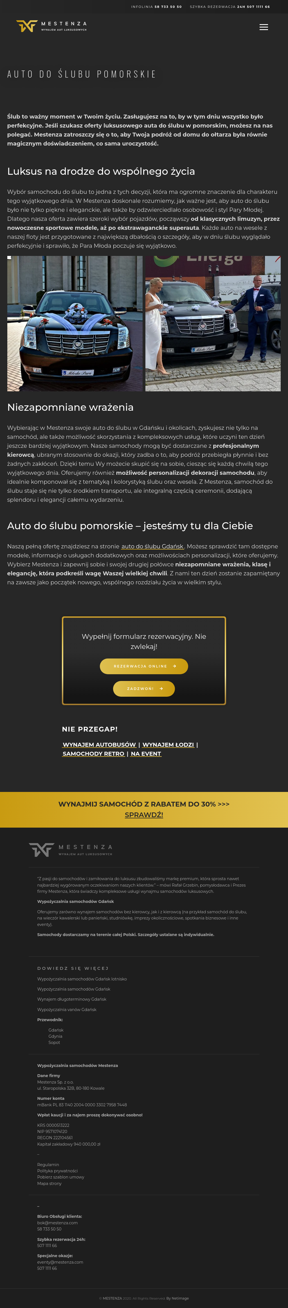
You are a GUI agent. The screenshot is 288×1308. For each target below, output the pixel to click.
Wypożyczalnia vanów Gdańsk (66, 1009)
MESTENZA (112, 1298)
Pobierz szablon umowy (60, 1177)
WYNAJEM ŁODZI (168, 744)
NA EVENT (146, 753)
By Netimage (177, 1298)
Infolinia (156, 7)
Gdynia (55, 1036)
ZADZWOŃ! (140, 689)
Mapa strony (49, 1183)
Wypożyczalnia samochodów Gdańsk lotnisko (82, 979)
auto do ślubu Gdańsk (152, 546)
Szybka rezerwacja (230, 7)
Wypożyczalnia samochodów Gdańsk (73, 989)
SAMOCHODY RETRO (93, 753)
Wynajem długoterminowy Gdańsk (71, 999)
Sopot (54, 1042)
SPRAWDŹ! (144, 815)
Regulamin (48, 1164)
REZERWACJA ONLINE (140, 666)
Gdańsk (55, 1030)
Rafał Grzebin (185, 885)
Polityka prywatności (57, 1170)
